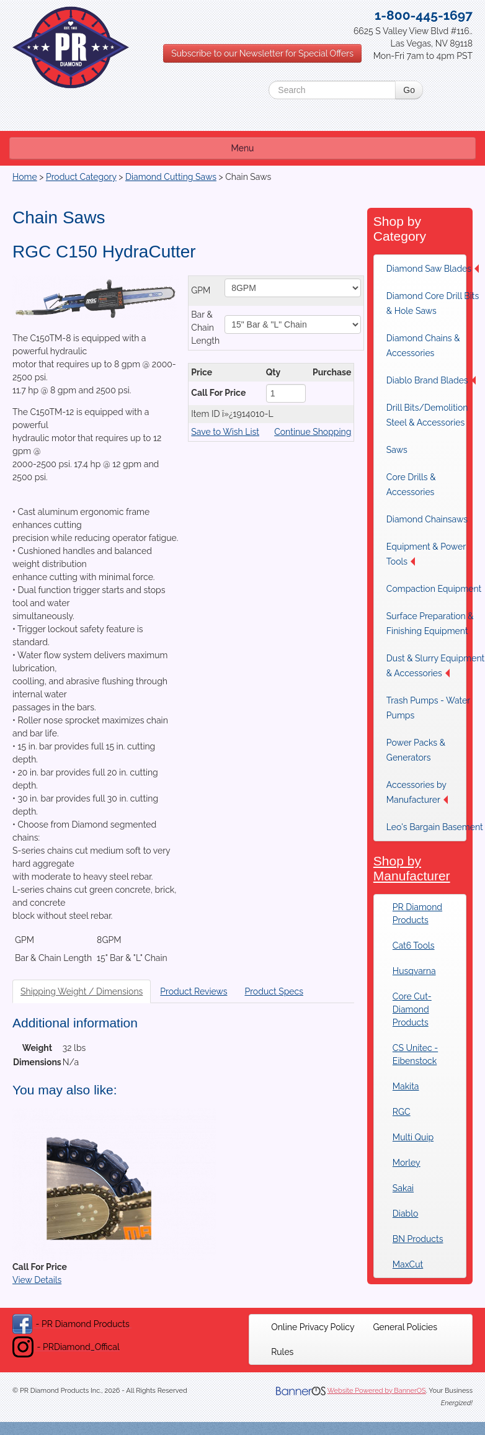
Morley (406, 1163)
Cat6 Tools (414, 945)
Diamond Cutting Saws (170, 177)
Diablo (405, 1213)
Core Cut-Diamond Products (412, 1009)
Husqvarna (414, 971)
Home (24, 177)
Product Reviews (193, 991)
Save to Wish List (225, 432)
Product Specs (273, 991)
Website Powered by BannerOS (376, 1391)
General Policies (405, 1327)
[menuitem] (312, 1327)
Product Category (81, 177)
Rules (282, 1352)
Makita (406, 1086)
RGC (402, 1112)
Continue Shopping (312, 432)
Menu (242, 148)
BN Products (418, 1239)
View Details (36, 1280)
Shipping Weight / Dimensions (81, 991)
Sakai (403, 1188)
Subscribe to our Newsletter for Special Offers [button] (262, 53)
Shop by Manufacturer (411, 868)
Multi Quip (413, 1137)
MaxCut (408, 1264)
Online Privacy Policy (312, 1327)
